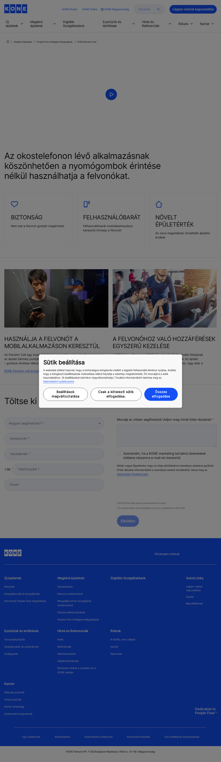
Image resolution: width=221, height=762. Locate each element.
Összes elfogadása (161, 394)
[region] (110, 381)
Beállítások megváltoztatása (66, 394)
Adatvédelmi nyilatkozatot (58, 381)
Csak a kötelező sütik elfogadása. (116, 394)
